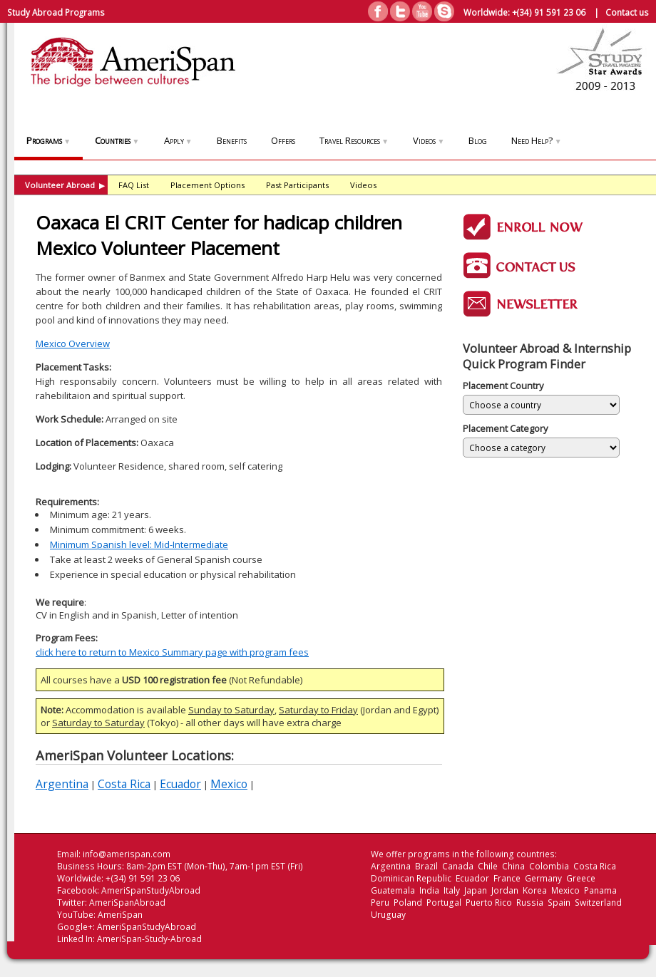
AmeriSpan (120, 915)
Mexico (228, 784)
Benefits (232, 140)
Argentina (62, 784)
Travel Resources (354, 140)
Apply (178, 140)
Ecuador (180, 784)
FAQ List (133, 185)
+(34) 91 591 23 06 (548, 12)
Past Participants (297, 185)
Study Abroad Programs (56, 12)
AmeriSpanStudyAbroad (150, 890)
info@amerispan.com (126, 854)
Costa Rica (124, 784)
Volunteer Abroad (65, 185)
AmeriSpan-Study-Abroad (149, 939)
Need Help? (536, 140)
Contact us (627, 12)
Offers (283, 140)
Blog (477, 140)
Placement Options (207, 185)
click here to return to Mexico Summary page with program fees (172, 652)
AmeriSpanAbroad (127, 902)
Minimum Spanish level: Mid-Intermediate (139, 544)
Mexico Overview (73, 343)
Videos (428, 140)
